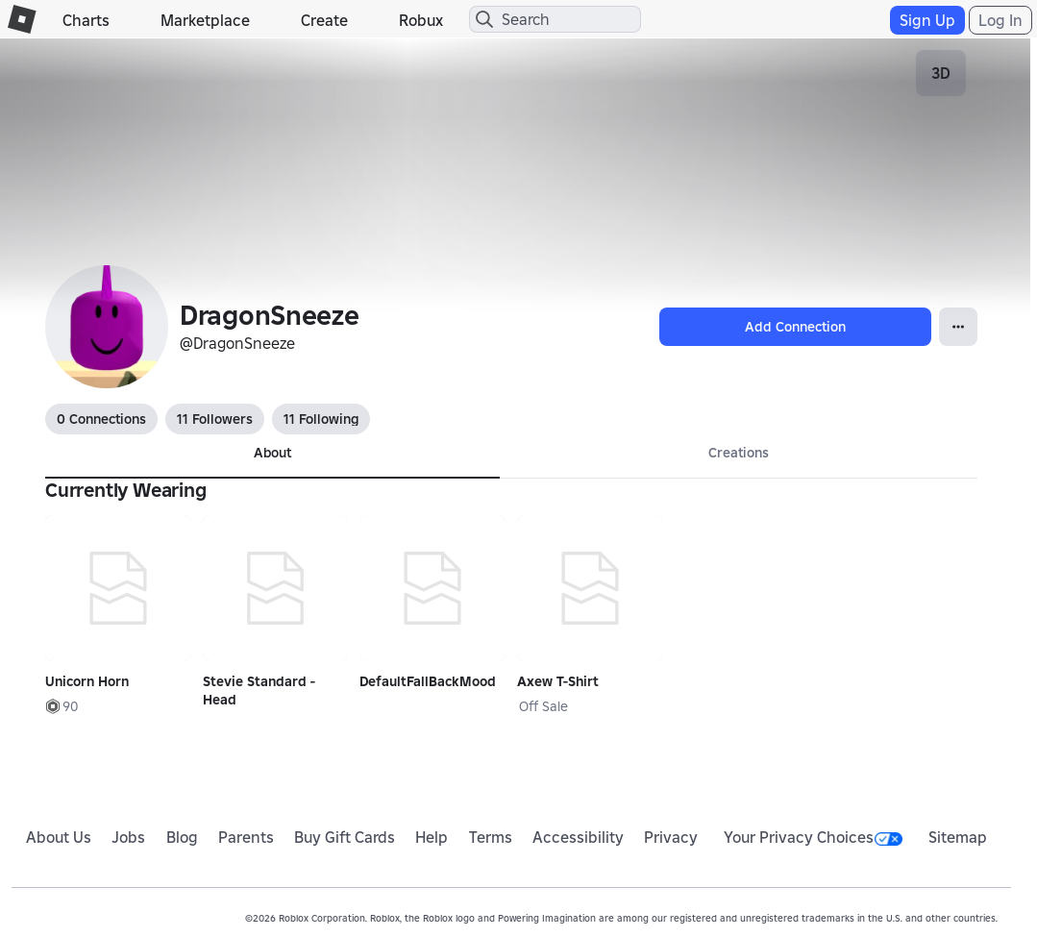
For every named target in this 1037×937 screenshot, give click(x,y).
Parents (246, 837)
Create (324, 20)
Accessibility (578, 837)
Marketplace (205, 20)
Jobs (128, 837)
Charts (86, 20)
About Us (58, 837)
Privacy (671, 837)
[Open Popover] (958, 327)
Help (431, 837)
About (272, 452)
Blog (182, 837)
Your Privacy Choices (813, 837)
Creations (738, 452)
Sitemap (957, 837)
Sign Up (927, 20)
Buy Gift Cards (344, 837)
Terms (490, 837)
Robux (421, 20)
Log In (1000, 20)
